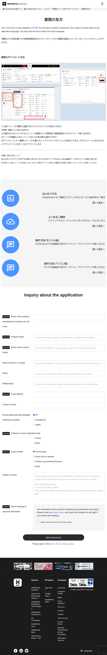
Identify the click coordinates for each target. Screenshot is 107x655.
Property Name (13, 337)
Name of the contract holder (15, 349)
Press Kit (61, 607)
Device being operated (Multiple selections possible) (16, 417)
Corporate (61, 588)
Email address (12, 394)
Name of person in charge (13, 363)
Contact (60, 614)
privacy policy (58, 512)
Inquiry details (12, 451)
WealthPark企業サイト (13, 9)
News (60, 597)
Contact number (9, 404)
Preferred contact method (17, 433)
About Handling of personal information (14, 509)
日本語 (35, 28)
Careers (61, 611)
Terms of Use (63, 618)
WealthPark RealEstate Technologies (36, 605)
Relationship (7, 384)
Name (5, 373)
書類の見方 (86, 9)
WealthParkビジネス (34, 9)
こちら (17, 156)
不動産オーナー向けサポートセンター (65, 9)
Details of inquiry (9, 475)
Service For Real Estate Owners (35, 596)
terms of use (55, 544)
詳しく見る (97, 203)
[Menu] (102, 4)
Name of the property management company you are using (16, 321)
